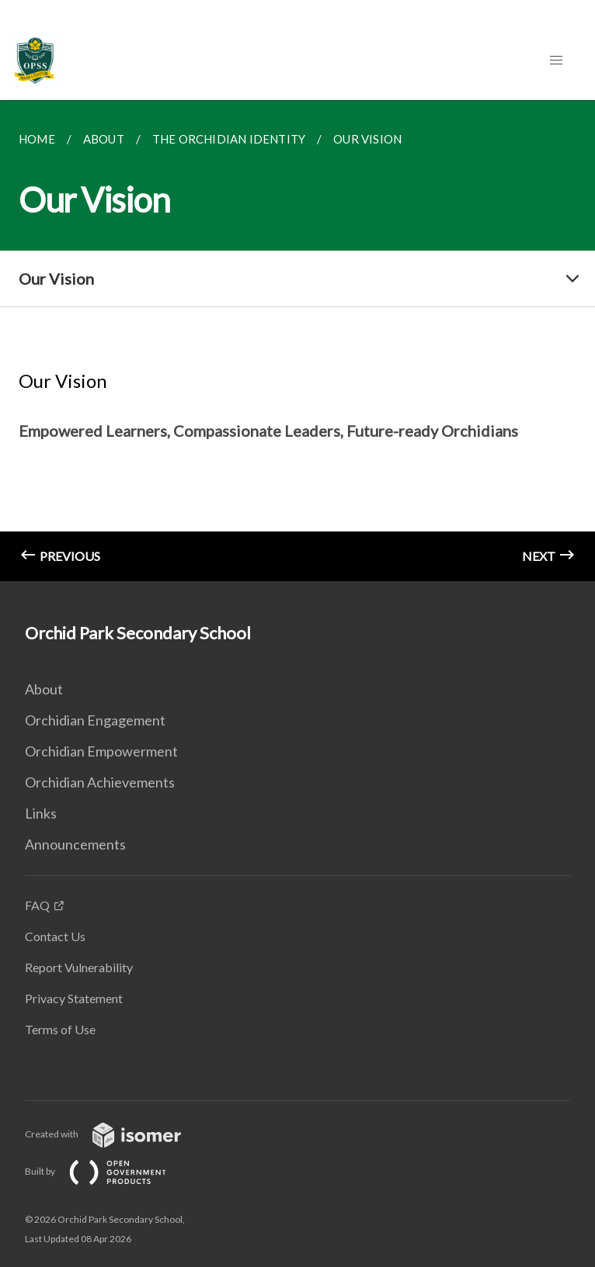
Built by (108, 1171)
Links (41, 813)
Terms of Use (60, 1029)
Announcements (75, 844)
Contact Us (55, 936)
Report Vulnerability (79, 967)
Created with (115, 1134)
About (44, 689)
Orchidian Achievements (100, 782)
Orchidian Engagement (95, 720)
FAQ (37, 905)
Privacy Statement (74, 998)
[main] (297, 340)
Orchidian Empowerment (101, 751)
